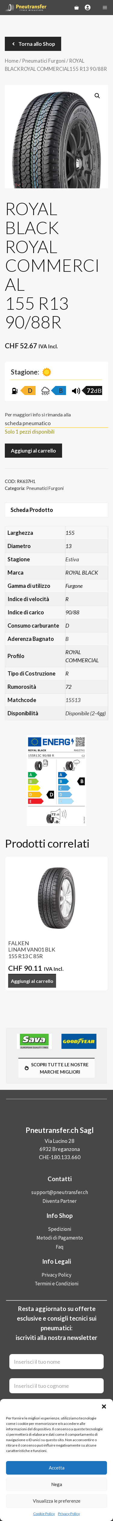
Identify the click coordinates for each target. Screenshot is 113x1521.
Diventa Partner (59, 1201)
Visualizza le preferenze (56, 1501)
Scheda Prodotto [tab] (32, 509)
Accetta (56, 1467)
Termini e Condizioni (56, 1283)
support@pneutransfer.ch (59, 1192)
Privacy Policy (69, 1513)
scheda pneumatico (28, 423)
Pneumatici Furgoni (43, 61)
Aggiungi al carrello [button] (32, 981)
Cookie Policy (44, 1513)
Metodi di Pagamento (59, 1237)
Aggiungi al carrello (33, 450)
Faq (60, 1246)
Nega (56, 1484)
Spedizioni (59, 1229)
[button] (104, 1406)
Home (11, 61)
